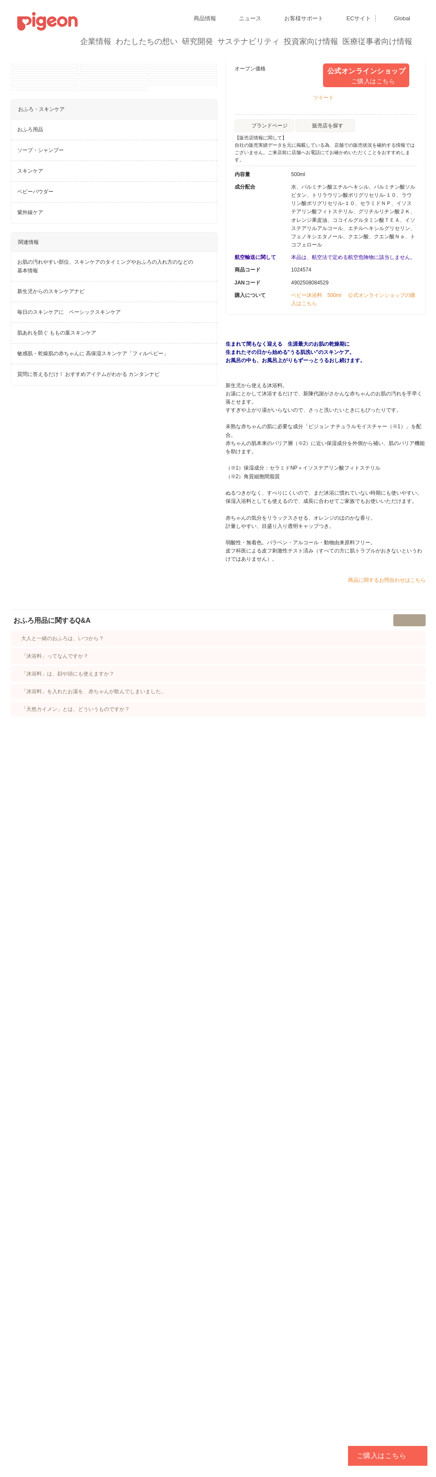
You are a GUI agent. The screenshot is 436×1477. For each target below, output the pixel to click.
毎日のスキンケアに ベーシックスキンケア (69, 995)
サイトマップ (32, 1413)
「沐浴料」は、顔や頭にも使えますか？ (72, 1155)
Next (211, 209)
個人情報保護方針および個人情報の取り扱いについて (79, 1428)
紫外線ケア (30, 896)
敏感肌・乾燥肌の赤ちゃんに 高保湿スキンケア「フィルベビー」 (93, 1037)
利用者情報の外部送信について (53, 1444)
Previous (17, 209)
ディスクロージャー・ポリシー (135, 1413)
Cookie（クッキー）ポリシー (181, 1428)
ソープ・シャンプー (40, 833)
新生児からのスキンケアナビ (51, 975)
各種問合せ (226, 1444)
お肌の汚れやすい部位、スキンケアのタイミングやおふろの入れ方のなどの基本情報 (105, 949)
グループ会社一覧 (73, 1413)
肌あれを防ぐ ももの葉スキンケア (56, 1016)
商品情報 (118, 79)
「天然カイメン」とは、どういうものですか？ (80, 1191)
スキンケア (30, 854)
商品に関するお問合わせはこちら (387, 739)
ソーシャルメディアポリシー (128, 1444)
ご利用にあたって (187, 1444)
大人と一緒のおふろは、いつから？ (67, 1120)
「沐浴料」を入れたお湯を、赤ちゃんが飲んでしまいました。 (98, 1173)
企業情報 (96, 41)
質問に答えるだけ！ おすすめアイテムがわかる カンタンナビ (88, 1057)
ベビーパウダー (35, 875)
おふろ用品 (30, 812)
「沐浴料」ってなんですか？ (59, 1138)
